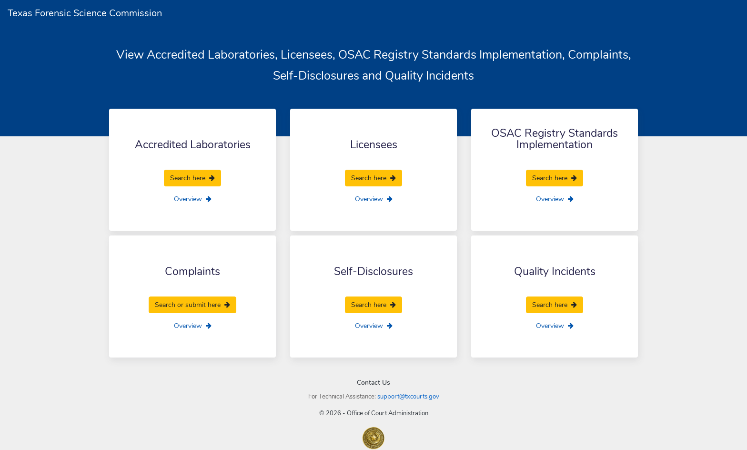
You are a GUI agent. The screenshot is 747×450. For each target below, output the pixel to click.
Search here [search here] (192, 178)
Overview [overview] (193, 199)
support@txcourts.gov (408, 396)
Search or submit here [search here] (192, 304)
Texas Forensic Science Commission (85, 13)
